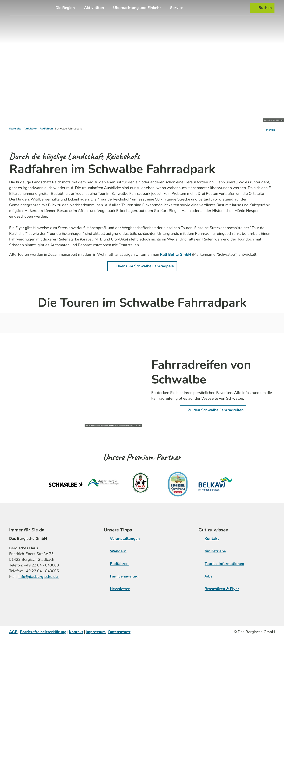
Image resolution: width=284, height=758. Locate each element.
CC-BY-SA (279, 120)
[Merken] (270, 129)
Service (176, 7)
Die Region (65, 7)
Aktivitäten (94, 7)
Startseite (15, 128)
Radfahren (46, 128)
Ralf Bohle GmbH (175, 254)
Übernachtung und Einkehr (137, 7)
